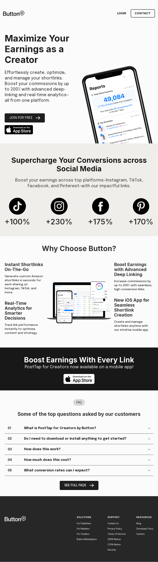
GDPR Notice (114, 539)
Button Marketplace (87, 539)
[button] (79, 428)
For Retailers (83, 528)
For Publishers (84, 523)
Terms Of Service (117, 534)
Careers (140, 534)
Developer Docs (144, 528)
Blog (138, 523)
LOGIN (121, 13)
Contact (143, 13)
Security (112, 550)
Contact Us (113, 523)
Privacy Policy (115, 528)
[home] (13, 13)
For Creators (83, 534)
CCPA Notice (114, 544)
